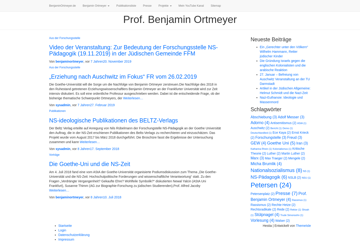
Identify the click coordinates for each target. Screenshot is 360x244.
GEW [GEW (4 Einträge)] (258, 143)
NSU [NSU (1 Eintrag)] (306, 177)
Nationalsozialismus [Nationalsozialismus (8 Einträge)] (276, 170)
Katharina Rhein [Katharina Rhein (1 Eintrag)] (261, 148)
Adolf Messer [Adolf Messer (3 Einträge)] (291, 117)
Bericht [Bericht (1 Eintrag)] (276, 128)
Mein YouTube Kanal (191, 5)
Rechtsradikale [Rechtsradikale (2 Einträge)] (263, 209)
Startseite (65, 225)
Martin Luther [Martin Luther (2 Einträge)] (293, 153)
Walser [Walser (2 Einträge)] (282, 220)
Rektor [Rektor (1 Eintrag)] (295, 209)
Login (62, 230)
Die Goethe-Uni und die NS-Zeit (89, 164)
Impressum (66, 239)
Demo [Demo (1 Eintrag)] (288, 128)
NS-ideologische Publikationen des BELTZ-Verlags (113, 120)
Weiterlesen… (132, 98)
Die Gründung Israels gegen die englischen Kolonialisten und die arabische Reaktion (283, 65)
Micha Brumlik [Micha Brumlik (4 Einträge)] (266, 163)
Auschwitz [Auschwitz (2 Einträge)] (260, 128)
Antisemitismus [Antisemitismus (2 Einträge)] (283, 123)
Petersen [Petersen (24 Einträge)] (271, 185)
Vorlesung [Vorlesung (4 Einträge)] (263, 220)
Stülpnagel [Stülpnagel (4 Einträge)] (266, 214)
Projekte (165, 5)
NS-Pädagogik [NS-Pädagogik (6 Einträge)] (269, 177)
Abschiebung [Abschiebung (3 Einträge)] (264, 117)
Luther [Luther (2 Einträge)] (273, 153)
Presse (147, 5)
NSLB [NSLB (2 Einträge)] (294, 177)
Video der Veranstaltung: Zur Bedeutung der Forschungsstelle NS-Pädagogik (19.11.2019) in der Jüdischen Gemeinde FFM (133, 50)
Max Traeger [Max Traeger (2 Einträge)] (276, 158)
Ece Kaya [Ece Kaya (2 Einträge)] (282, 132)
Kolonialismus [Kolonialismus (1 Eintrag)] (282, 148)
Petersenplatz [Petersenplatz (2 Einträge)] (263, 194)
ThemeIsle (303, 225)
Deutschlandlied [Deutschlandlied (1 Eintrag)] (261, 132)
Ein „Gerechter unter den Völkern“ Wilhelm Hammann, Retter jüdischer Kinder (284, 51)
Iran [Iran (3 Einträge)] (302, 143)
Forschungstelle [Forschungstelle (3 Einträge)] (270, 137)
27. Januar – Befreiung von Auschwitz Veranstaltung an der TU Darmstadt (285, 79)
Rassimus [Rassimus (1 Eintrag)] (299, 200)
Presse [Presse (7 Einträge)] (287, 193)
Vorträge (54, 154)
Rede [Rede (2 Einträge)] (283, 209)
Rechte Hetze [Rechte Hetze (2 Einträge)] (283, 205)
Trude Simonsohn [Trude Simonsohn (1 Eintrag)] (291, 215)
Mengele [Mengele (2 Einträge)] (296, 158)
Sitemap (216, 5)
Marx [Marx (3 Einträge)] (257, 158)
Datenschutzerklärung (74, 235)
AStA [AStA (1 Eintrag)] (302, 123)
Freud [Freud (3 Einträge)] (294, 137)
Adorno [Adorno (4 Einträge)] (260, 122)
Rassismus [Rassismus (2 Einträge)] (261, 205)
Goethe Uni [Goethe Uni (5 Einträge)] (281, 143)
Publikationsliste (126, 5)
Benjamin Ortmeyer (96, 5)
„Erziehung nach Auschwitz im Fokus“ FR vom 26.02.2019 (123, 76)
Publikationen (57, 111)
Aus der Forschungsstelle (64, 38)
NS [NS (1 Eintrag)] (306, 171)
